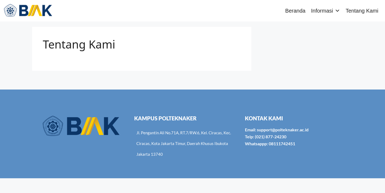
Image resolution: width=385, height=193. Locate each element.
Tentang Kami (362, 11)
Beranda (295, 11)
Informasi (325, 10)
